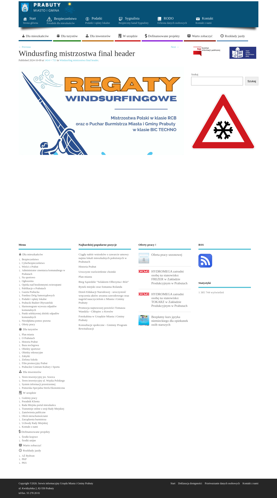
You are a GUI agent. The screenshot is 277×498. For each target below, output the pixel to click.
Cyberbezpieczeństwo (33, 263)
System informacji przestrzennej (38, 384)
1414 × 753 (50, 60)
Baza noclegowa (30, 345)
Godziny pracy (29, 398)
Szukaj (194, 74)
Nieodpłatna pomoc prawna (36, 320)
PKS (24, 462)
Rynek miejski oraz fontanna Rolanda (100, 286)
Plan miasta (28, 334)
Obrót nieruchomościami (35, 416)
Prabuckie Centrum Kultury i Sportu (41, 366)
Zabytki (26, 356)
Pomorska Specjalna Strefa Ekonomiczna (43, 387)
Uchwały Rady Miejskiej (35, 423)
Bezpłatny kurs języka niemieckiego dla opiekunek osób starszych (169, 320)
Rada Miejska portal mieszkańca (39, 405)
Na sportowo (28, 277)
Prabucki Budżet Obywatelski (37, 302)
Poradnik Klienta (31, 401)
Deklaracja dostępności (190, 483)
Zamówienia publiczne (34, 412)
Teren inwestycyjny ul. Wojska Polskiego (43, 380)
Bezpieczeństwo (30, 259)
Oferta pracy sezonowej (166, 254)
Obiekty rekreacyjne (32, 352)
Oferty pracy (28, 324)
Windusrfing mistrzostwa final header (79, 60)
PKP (24, 459)
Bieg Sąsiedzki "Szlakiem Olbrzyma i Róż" (104, 281)
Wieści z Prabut (30, 266)
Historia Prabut (30, 341)
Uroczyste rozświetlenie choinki (97, 271)
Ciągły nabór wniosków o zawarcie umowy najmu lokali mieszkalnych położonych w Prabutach (104, 258)
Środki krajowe (30, 436)
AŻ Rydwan (28, 455)
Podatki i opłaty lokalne (34, 299)
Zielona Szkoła (29, 359)
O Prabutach (28, 338)
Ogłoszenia (28, 281)
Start (172, 483)
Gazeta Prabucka (30, 292)
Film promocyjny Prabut (34, 363)
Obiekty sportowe (31, 348)
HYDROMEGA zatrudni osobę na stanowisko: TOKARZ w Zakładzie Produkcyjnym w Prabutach (169, 300)
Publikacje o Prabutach (34, 288)
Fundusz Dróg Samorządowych (38, 295)
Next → (175, 46)
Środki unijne (29, 440)
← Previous (25, 46)
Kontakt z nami (30, 426)
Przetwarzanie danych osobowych (222, 483)
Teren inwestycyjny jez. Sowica (38, 376)
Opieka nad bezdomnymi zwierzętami (41, 284)
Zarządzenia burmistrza (34, 419)
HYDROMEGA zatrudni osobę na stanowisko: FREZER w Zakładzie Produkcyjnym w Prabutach (169, 277)
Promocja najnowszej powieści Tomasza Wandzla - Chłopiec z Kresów (102, 309)
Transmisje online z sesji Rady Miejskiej (43, 408)
